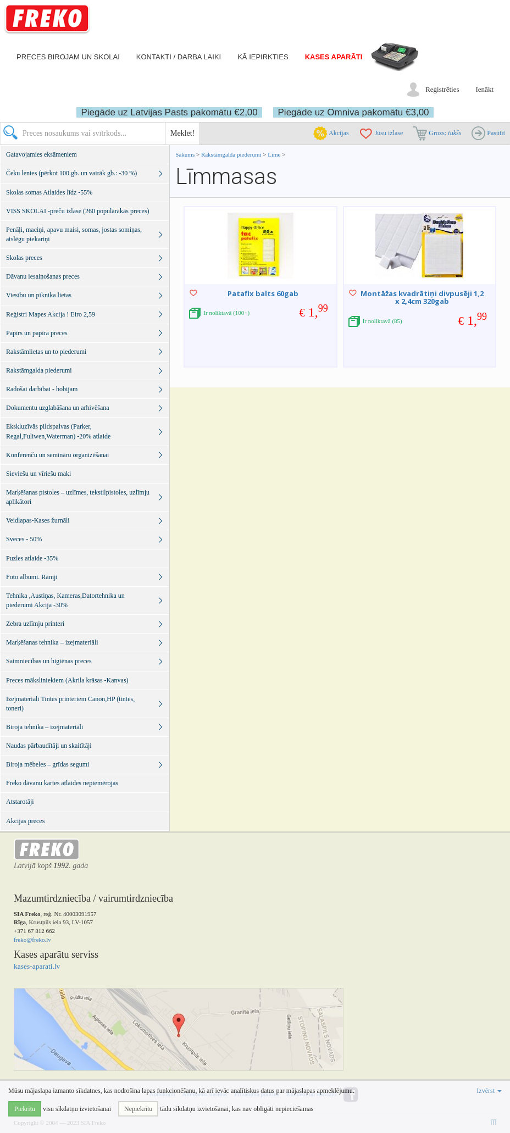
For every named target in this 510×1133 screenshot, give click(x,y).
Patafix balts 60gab (263, 293)
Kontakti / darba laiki (178, 57)
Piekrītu (24, 1109)
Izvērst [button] (489, 1091)
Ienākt (485, 89)
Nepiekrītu (138, 1109)
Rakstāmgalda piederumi (232, 154)
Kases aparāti (334, 57)
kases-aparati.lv (37, 966)
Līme (274, 154)
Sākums (185, 154)
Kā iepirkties (262, 57)
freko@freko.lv (32, 939)
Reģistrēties (442, 89)
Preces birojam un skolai (68, 57)
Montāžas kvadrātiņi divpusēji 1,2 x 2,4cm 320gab (422, 297)
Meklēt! (182, 133)
